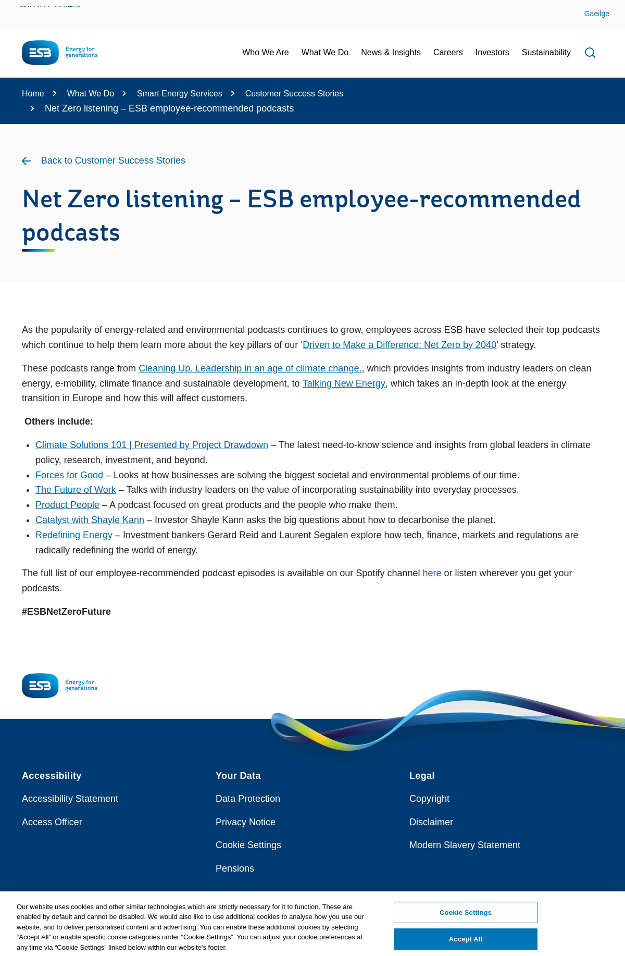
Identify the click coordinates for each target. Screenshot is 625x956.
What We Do (90, 93)
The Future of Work (75, 490)
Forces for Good (69, 475)
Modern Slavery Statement (464, 845)
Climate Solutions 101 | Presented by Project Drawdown (151, 445)
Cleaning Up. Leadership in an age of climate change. (250, 368)
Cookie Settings (248, 845)
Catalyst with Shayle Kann (89, 520)
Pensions (235, 868)
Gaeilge (596, 13)
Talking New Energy (344, 383)
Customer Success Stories (294, 93)
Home (33, 93)
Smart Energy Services (179, 93)
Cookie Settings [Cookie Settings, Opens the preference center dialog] (466, 915)
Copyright (429, 798)
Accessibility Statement (70, 798)
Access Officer (52, 822)
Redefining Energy (74, 535)
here (431, 573)
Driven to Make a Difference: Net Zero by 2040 (399, 345)
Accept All (465, 942)
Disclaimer (431, 822)
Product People (67, 505)
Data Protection (248, 798)
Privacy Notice (246, 822)
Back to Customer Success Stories (113, 160)
